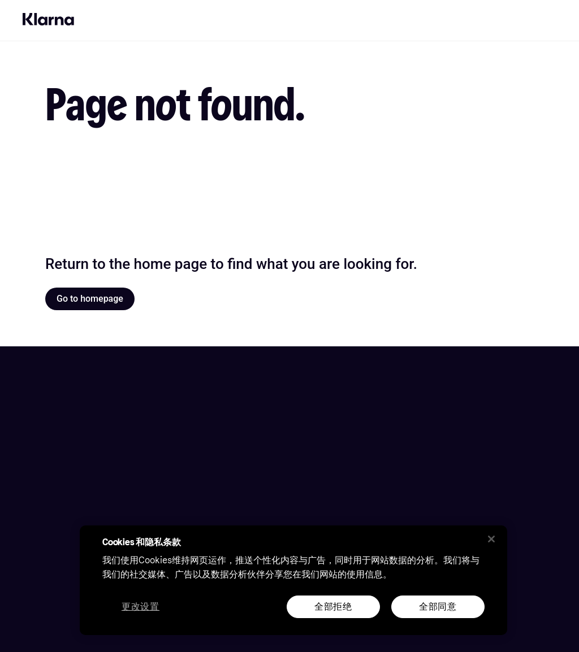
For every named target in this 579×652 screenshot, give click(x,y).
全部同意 (438, 606)
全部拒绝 (333, 606)
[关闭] (491, 539)
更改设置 (140, 607)
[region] (293, 580)
